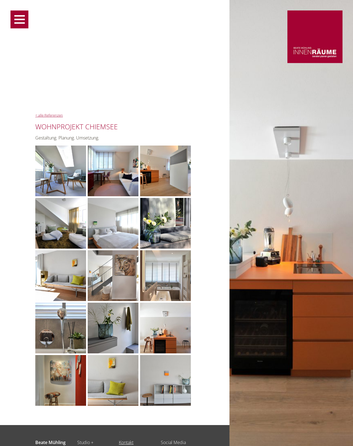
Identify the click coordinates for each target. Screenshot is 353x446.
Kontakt (126, 442)
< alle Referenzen (49, 115)
